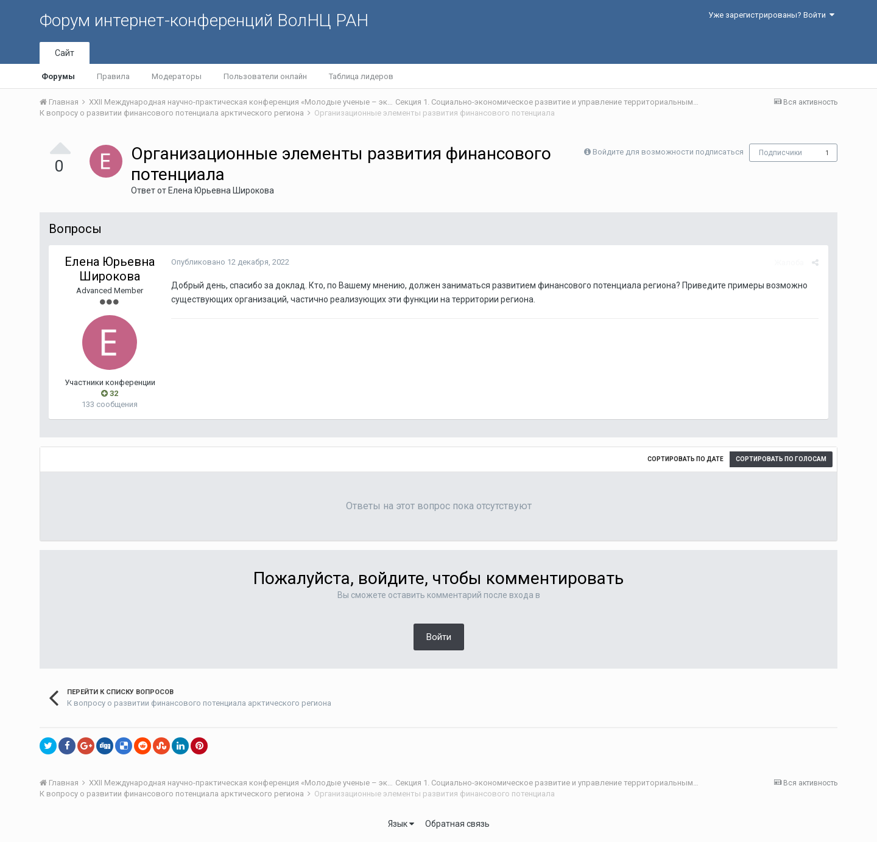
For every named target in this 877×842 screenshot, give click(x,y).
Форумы (58, 76)
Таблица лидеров (361, 76)
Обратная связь (457, 824)
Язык (401, 824)
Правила (113, 76)
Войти (438, 637)
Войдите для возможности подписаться (668, 151)
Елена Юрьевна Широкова (221, 190)
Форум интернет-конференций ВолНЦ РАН (204, 20)
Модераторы (177, 76)
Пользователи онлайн (265, 76)
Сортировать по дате (685, 459)
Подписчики (780, 152)
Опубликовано (230, 261)
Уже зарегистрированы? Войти (771, 14)
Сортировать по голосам (781, 459)
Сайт (64, 53)
